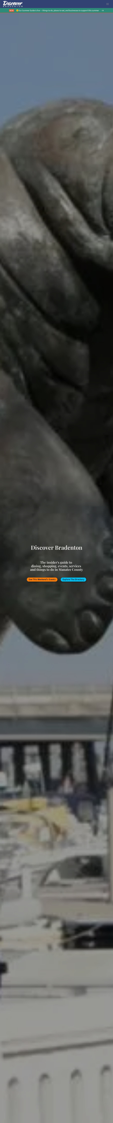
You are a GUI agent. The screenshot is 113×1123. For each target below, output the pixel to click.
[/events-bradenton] (42, 579)
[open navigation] (107, 4)
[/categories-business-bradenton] (73, 579)
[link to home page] (12, 4)
